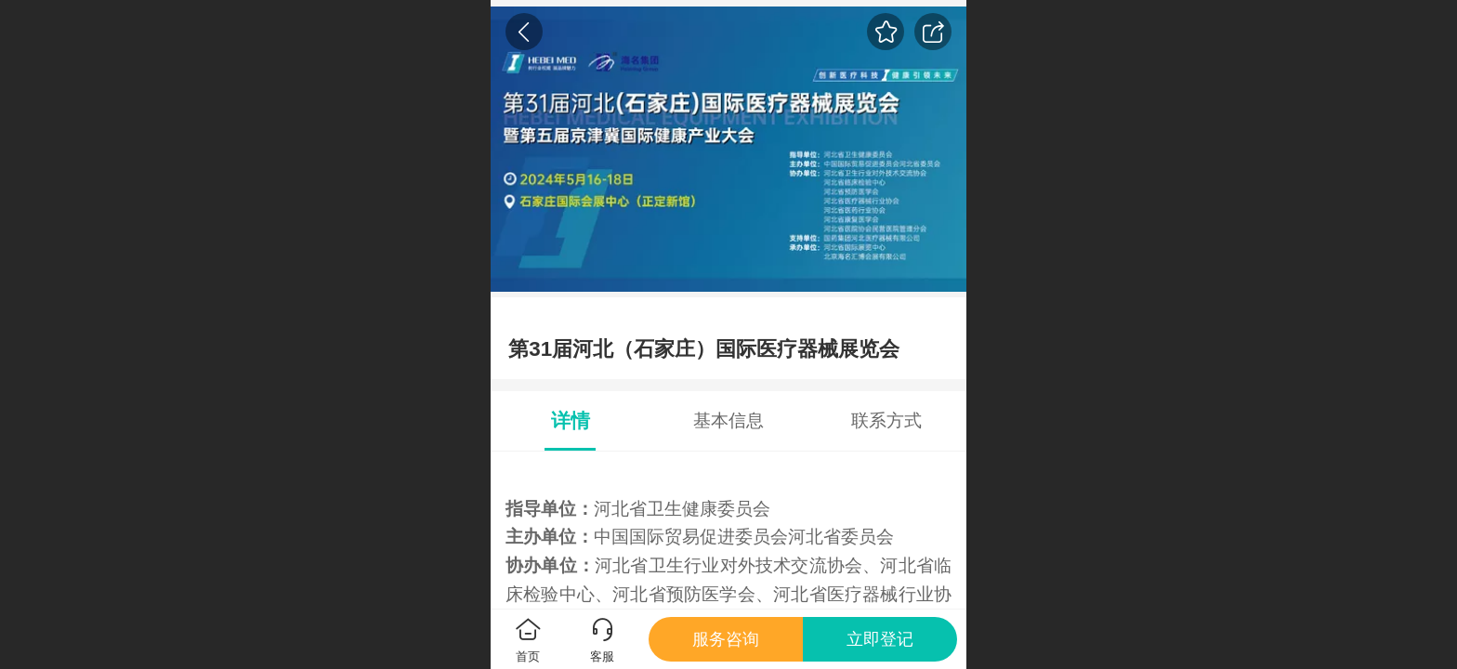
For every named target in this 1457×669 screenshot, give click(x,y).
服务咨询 (725, 639)
